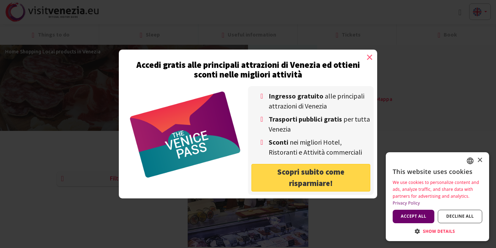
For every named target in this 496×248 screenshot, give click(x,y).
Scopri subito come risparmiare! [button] (310, 177)
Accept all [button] (413, 216)
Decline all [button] (460, 216)
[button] (437, 231)
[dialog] (437, 196)
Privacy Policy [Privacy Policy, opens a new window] (406, 203)
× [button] (479, 160)
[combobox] (470, 160)
